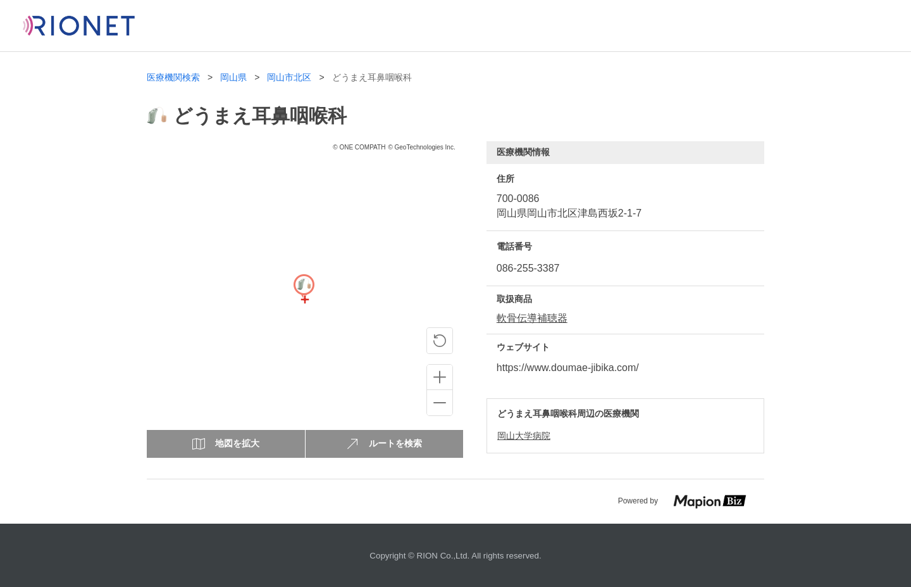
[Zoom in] (439, 377)
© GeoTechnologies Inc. (421, 147)
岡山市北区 (289, 77)
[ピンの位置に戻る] (439, 340)
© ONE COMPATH (359, 147)
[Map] (304, 299)
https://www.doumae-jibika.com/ (568, 367)
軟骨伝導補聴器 (532, 318)
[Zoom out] (439, 402)
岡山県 (233, 77)
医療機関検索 (173, 77)
